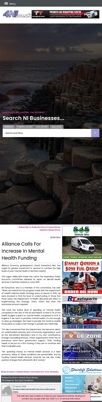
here (9, 380)
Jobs (56, 126)
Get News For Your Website (45, 371)
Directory (9, 126)
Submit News (22, 371)
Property (24, 126)
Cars (42, 126)
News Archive (8, 371)
